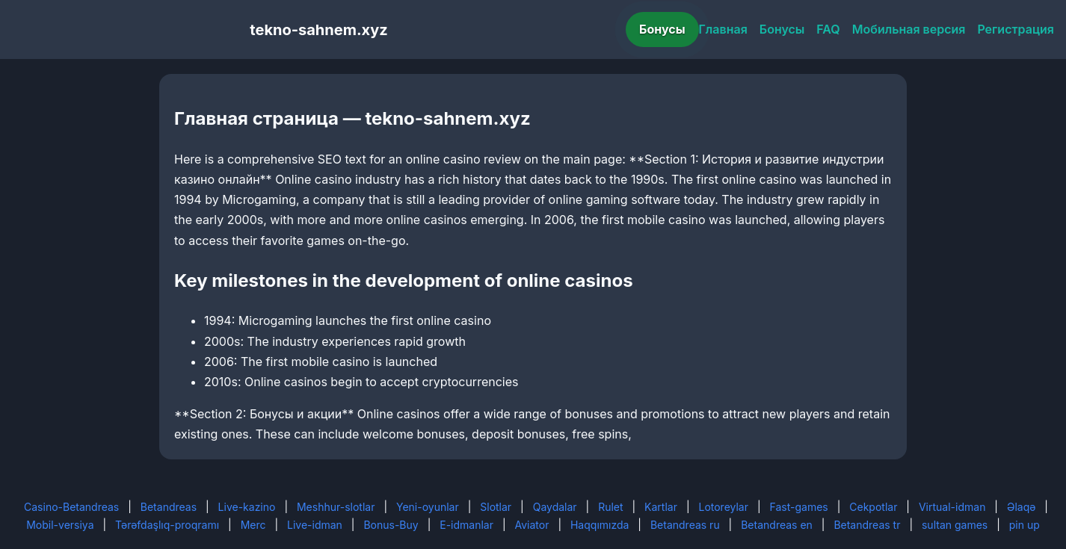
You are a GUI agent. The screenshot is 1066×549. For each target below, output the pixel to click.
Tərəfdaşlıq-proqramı (167, 524)
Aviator (532, 524)
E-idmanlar (466, 524)
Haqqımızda (599, 524)
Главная (723, 29)
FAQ (827, 29)
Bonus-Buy (390, 524)
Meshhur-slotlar (336, 506)
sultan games (955, 524)
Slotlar (495, 506)
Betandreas (169, 506)
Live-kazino (247, 506)
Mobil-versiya (59, 524)
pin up (1024, 524)
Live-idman (314, 524)
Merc (253, 524)
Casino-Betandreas (71, 506)
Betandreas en (777, 524)
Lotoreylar (723, 506)
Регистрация (1015, 29)
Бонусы (662, 29)
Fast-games (799, 506)
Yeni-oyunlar (427, 506)
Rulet (610, 506)
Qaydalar (555, 506)
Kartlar (660, 506)
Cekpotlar (873, 506)
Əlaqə (1021, 506)
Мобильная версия (909, 29)
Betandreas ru (685, 524)
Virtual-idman (952, 506)
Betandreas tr (867, 524)
